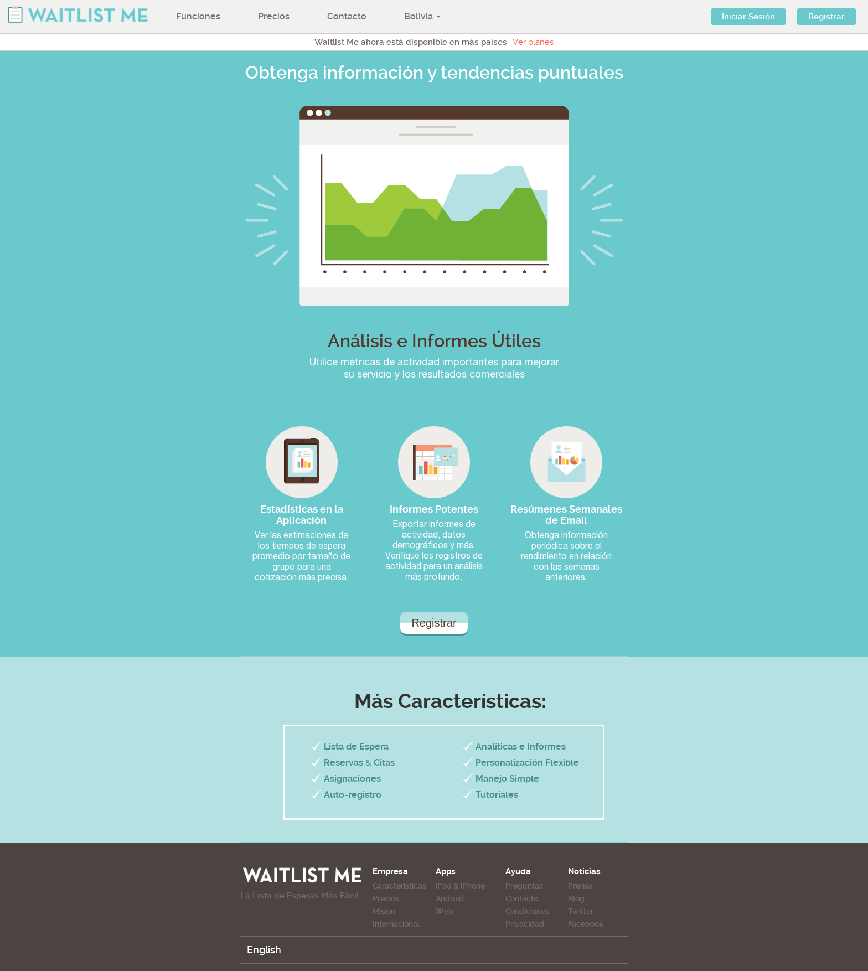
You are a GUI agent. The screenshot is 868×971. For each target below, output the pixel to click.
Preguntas (524, 885)
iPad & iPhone (460, 885)
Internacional (396, 924)
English (264, 949)
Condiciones (527, 911)
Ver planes (533, 42)
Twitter (580, 911)
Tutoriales (497, 794)
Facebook (585, 924)
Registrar (826, 17)
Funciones (198, 16)
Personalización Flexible (527, 762)
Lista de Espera (356, 746)
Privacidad (524, 924)
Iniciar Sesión (748, 17)
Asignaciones (352, 778)
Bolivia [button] (422, 16)
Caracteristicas (399, 885)
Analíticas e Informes (521, 746)
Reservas (343, 762)
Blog (576, 898)
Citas (384, 762)
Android (450, 898)
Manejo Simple (507, 778)
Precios (274, 16)
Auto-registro (352, 794)
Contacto (346, 16)
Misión (384, 911)
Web (444, 911)
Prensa (580, 885)
